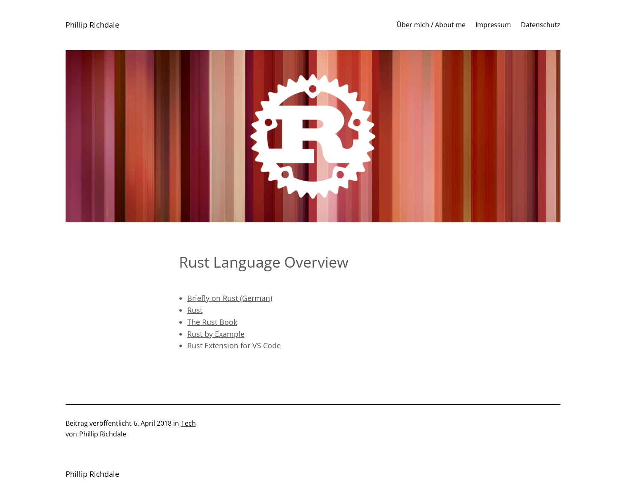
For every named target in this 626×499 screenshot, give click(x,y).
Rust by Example (216, 334)
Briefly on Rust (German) (229, 298)
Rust (194, 310)
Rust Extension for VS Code (234, 345)
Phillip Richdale (92, 25)
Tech (188, 423)
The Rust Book (212, 322)
